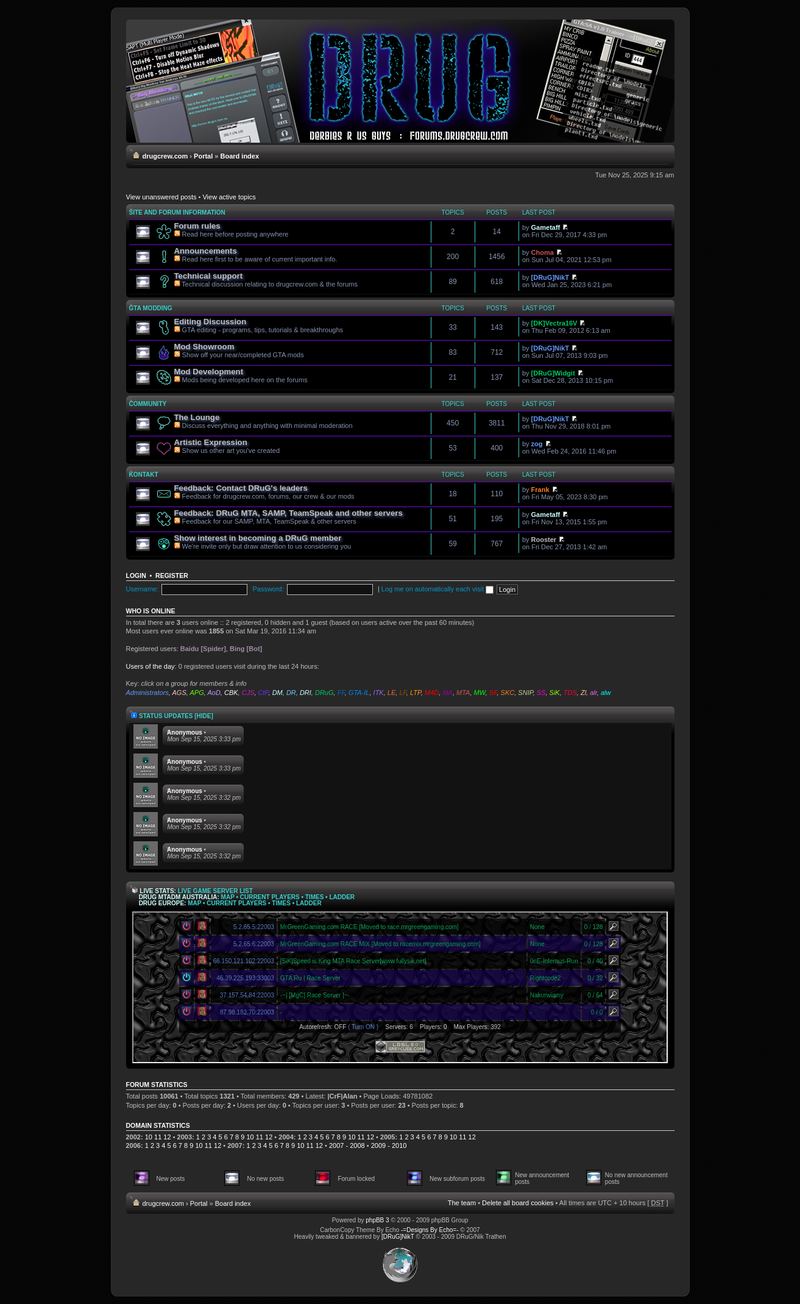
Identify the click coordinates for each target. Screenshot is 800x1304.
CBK (231, 692)
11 (157, 1137)
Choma (542, 252)
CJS (248, 692)
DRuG (324, 692)
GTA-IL (359, 692)
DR (291, 692)
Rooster (544, 539)
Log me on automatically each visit (437, 589)
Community (148, 404)
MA (447, 692)
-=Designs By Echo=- (430, 1230)
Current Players (270, 897)
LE (391, 692)
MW (480, 692)
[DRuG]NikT (550, 277)
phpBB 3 (377, 1220)
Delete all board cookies (517, 1202)
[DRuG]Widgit (553, 373)
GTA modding (150, 308)
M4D (432, 692)
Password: (267, 589)
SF (493, 692)
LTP (415, 692)
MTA (463, 692)
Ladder (342, 897)
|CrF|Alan (343, 1096)
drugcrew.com (165, 156)
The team (462, 1202)
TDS (570, 692)
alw (606, 692)
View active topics (228, 197)
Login (136, 575)
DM (277, 692)
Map (228, 897)
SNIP (525, 692)
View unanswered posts (161, 197)
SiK (555, 692)
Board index (240, 156)
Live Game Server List (215, 891)
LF (402, 692)
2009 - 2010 (389, 1145)
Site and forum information (177, 212)
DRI (305, 692)
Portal (203, 156)
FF (341, 692)
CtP (263, 692)
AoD (213, 692)
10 (148, 1137)
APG (196, 692)
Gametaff (546, 227)
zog (537, 443)
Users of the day (150, 666)
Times (314, 897)
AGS (179, 692)
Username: (142, 589)
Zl (583, 692)
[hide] (203, 716)
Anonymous (184, 732)
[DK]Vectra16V (554, 323)
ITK (378, 692)
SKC (508, 692)
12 (167, 1137)
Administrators (147, 692)
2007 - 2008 (347, 1145)
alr (593, 692)
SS (541, 692)
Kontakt (143, 474)
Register (171, 575)
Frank (540, 489)
